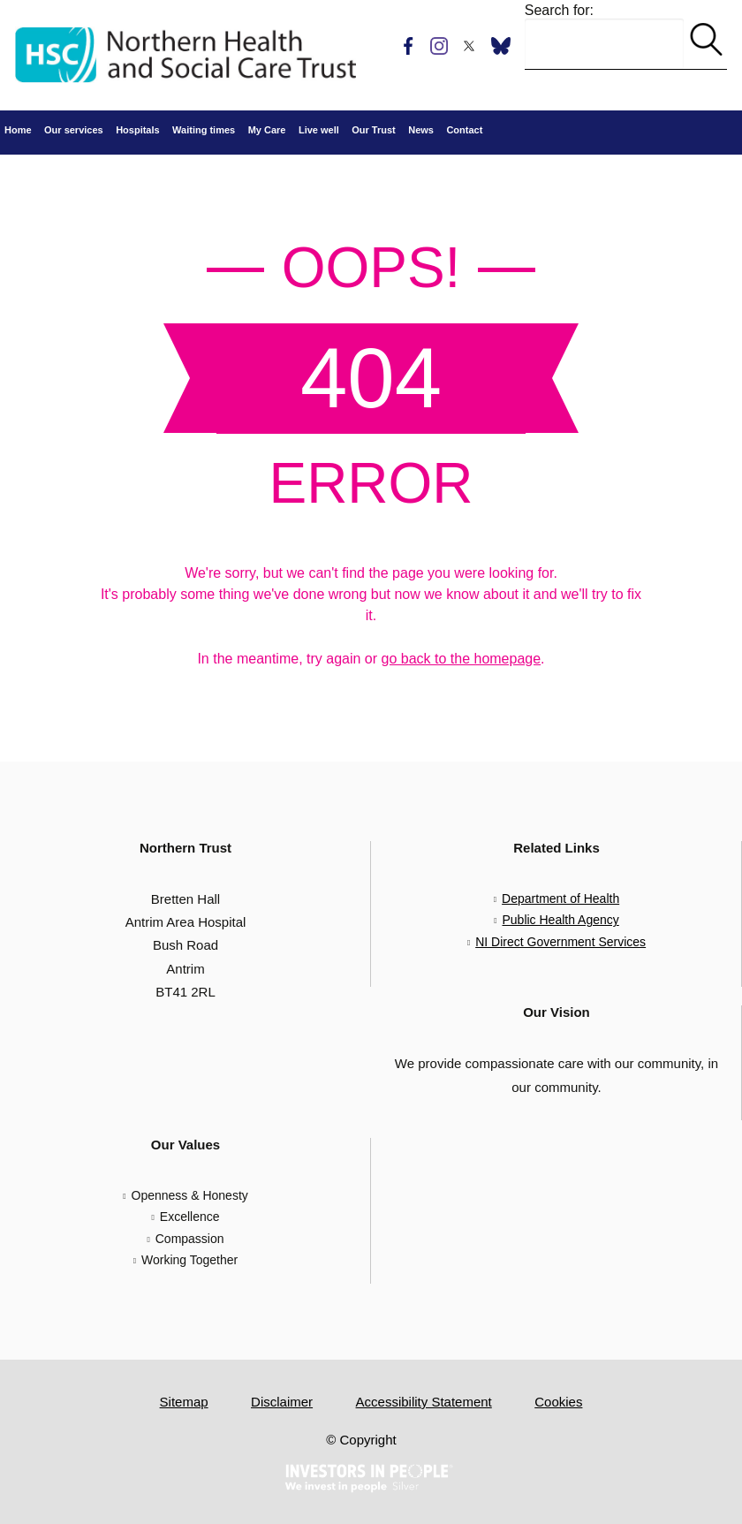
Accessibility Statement (424, 1401)
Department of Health (560, 898)
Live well (319, 130)
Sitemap (184, 1401)
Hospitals (138, 130)
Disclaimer (282, 1401)
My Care (267, 130)
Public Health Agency (560, 920)
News (421, 130)
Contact (464, 130)
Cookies (558, 1401)
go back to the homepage (461, 658)
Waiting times (203, 130)
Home (18, 130)
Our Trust (374, 130)
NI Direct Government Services (560, 942)
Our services (73, 130)
